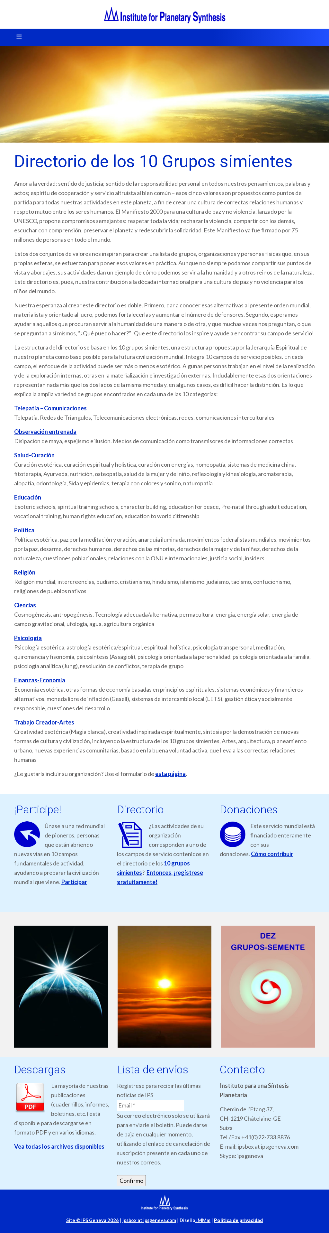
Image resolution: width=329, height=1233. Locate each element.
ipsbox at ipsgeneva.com (149, 1220)
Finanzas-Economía (39, 680)
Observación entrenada (45, 431)
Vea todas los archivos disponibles (59, 1146)
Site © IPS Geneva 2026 (92, 1220)
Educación (27, 497)
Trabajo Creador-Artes (44, 722)
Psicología (28, 637)
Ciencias (25, 605)
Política (24, 530)
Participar (74, 881)
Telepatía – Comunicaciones (50, 408)
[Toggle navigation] (17, 37)
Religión (24, 572)
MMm (202, 1220)
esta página (170, 773)
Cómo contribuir (272, 853)
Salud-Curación (34, 455)
